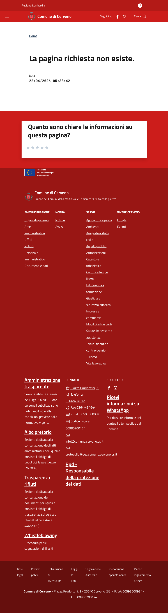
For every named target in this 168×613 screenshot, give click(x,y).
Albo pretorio (38, 432)
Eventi (121, 226)
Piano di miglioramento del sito (142, 575)
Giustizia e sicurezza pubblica (98, 301)
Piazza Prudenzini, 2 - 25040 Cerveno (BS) (84, 387)
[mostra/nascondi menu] (7, 16)
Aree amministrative (34, 230)
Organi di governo (36, 220)
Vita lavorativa (96, 363)
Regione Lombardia (33, 5)
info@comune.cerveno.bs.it (84, 438)
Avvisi (59, 226)
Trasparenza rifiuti (37, 481)
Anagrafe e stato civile (97, 236)
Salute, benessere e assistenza (99, 334)
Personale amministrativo (34, 256)
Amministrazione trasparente (42, 383)
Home (33, 35)
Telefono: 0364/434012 (75, 397)
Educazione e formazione (95, 288)
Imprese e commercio (94, 314)
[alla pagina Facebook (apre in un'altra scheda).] (116, 16)
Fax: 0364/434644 (81, 407)
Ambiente (92, 226)
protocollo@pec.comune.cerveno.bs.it (84, 451)
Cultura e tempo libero (97, 275)
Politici (29, 246)
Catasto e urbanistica (93, 262)
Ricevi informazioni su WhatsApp (123, 403)
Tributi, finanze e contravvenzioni (97, 347)
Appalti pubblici (96, 246)
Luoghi (121, 220)
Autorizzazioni (96, 252)
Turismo (91, 356)
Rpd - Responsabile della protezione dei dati (82, 473)
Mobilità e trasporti (99, 324)
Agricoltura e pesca (99, 220)
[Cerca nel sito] (144, 16)
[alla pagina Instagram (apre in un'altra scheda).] (123, 16)
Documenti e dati (36, 265)
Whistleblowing (40, 535)
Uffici (28, 239)
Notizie (60, 220)
